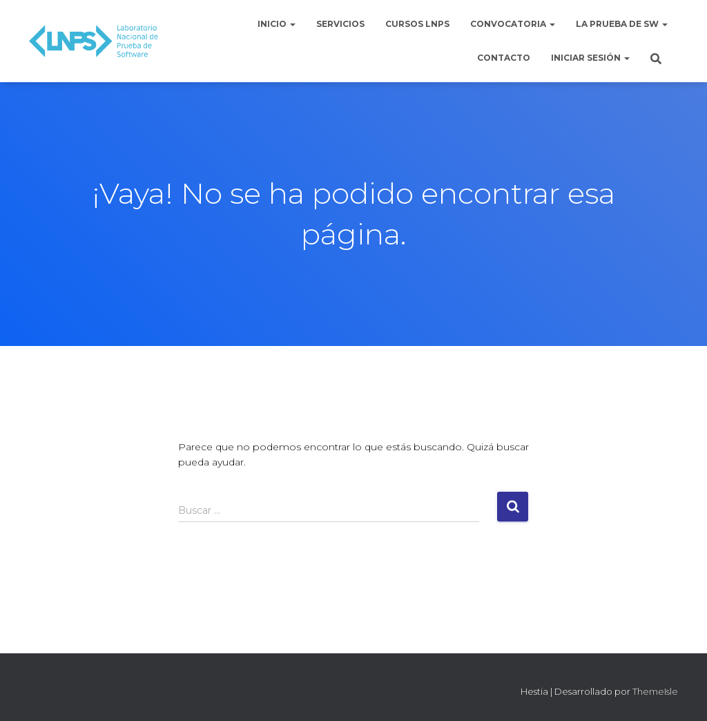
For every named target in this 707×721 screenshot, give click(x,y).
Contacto (503, 57)
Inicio (277, 24)
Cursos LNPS (417, 24)
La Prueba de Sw (622, 24)
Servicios (340, 24)
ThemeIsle (655, 691)
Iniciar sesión (590, 57)
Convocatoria (512, 24)
